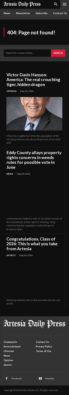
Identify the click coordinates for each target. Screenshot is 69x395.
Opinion (11, 91)
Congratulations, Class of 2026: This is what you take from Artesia (32, 243)
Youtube (49, 378)
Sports (10, 255)
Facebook (16, 378)
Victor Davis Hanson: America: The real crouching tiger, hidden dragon (33, 79)
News (9, 173)
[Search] (58, 53)
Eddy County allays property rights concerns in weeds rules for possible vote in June (33, 159)
